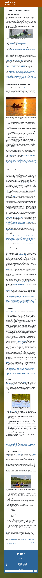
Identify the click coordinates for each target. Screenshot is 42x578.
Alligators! (8, 379)
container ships (8, 182)
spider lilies (8, 269)
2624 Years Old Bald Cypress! (22, 564)
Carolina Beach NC (13, 161)
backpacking (15, 235)
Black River (25, 65)
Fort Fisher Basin (13, 65)
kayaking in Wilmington (10, 163)
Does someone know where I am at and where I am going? (18, 45)
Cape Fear (22, 343)
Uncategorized (31, 368)
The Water (22, 561)
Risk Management (11, 170)
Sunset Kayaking (29, 241)
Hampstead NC (28, 239)
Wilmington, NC (8, 360)
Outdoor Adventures (28, 163)
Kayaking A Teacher (22, 562)
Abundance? (9, 308)
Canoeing (32, 160)
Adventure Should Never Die (22, 563)
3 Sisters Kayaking (12, 72)
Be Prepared (9, 455)
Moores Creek (12, 66)
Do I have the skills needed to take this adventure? (17, 43)
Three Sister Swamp (29, 373)
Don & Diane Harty (9, 60)
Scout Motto (32, 454)
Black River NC (27, 160)
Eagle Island (19, 161)
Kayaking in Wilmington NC (11, 77)
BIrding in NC (21, 160)
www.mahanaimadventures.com (12, 67)
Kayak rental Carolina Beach (23, 75)
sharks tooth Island (16, 302)
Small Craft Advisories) (23, 25)
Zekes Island (30, 243)
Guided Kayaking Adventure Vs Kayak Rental (18, 84)
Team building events (29, 78)
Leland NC (26, 301)
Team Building (31, 71)
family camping (29, 73)
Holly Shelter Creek (22, 154)
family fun (34, 73)
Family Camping (16, 71)
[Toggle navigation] (36, 3)
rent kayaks (23, 66)
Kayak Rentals (22, 71)
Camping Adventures (28, 297)
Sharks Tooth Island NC (21, 241)
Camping (8, 238)
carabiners (14, 196)
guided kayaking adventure (26, 87)
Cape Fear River (22, 182)
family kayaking (8, 75)
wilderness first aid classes (18, 365)
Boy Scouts (26, 365)
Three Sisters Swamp (22, 254)
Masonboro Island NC (23, 240)
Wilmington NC (16, 243)
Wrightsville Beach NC (24, 243)
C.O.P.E (13, 192)
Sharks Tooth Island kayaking (11, 241)
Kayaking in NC (11, 301)
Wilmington (30, 179)
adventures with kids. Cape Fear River (29, 72)
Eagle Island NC (32, 238)
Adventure (11, 71)
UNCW (25, 340)
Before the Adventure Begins (14, 451)
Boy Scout (7, 390)
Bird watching (8, 73)
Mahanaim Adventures (18, 60)
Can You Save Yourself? (12, 14)
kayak (22, 63)
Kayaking (27, 71)
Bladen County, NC (21, 252)
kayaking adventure (12, 384)
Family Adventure (25, 161)
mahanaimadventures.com (22, 574)
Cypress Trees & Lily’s (12, 248)
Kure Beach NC (15, 240)
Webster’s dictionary (14, 311)
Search (35, 571)
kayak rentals (13, 76)
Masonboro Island (19, 65)
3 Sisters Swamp (19, 72)
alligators (24, 382)
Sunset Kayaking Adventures (20, 78)
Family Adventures (22, 73)
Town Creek (32, 63)
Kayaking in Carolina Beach (21, 76)
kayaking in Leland (30, 76)
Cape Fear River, (25, 152)
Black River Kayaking (15, 73)
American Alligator (13, 411)
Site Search (21, 569)
